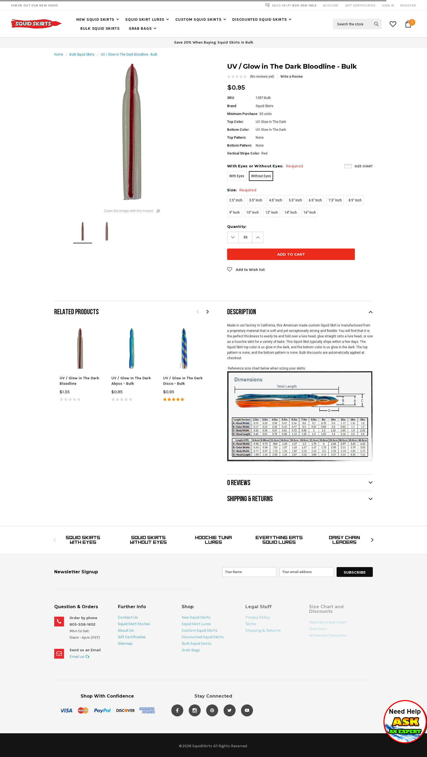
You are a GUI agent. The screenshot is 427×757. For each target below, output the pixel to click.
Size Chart (364, 166)
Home (58, 54)
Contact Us (128, 600)
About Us (126, 613)
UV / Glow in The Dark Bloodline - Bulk (129, 54)
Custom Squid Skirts (198, 19)
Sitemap (125, 626)
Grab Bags (140, 28)
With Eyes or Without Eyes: (265, 166)
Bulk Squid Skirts (100, 28)
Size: (242, 190)
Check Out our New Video (34, 5)
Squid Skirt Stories (134, 607)
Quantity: (236, 226)
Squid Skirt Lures (144, 19)
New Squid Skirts (95, 19)
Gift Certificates (132, 620)
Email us (79, 639)
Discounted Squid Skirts (259, 19)
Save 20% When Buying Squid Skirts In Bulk (213, 42)
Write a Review (291, 76)
